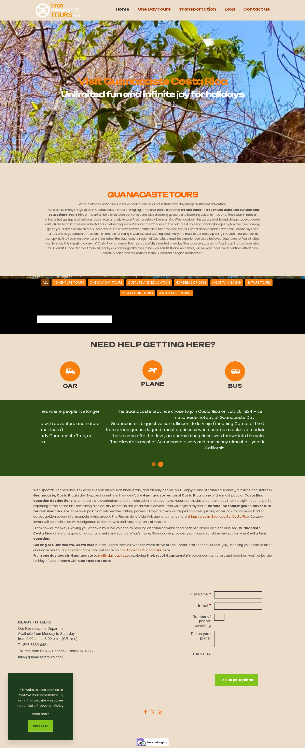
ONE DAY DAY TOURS (106, 282)
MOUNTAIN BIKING (226, 282)
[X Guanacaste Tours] (153, 712)
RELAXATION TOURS (137, 293)
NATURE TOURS (259, 282)
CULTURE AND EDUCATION (149, 282)
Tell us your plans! (201, 636)
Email (204, 605)
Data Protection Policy (46, 705)
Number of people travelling (202, 621)
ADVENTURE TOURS (68, 282)
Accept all (40, 726)
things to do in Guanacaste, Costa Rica (218, 516)
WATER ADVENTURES (175, 293)
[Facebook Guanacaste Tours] (145, 712)
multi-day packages (114, 555)
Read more (41, 714)
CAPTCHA (202, 654)
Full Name (200, 594)
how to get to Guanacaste (141, 550)
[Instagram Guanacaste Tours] (160, 712)
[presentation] (245, 659)
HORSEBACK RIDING (191, 282)
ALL (45, 282)
